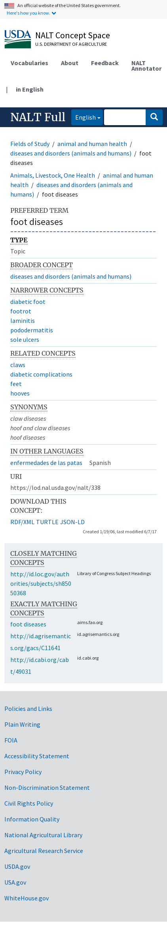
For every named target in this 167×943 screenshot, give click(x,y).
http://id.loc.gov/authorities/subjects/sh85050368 (40, 583)
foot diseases (28, 624)
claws (17, 365)
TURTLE (47, 522)
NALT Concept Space (72, 35)
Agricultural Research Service (43, 851)
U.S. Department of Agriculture (71, 44)
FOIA (10, 740)
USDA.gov (17, 866)
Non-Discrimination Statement (47, 787)
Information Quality (31, 819)
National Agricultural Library (43, 835)
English (83, 116)
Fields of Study (29, 144)
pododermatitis (31, 330)
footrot (20, 311)
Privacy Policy (23, 772)
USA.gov (15, 882)
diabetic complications (41, 374)
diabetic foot (28, 302)
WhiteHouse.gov (26, 898)
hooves (20, 393)
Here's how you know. (28, 13)
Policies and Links (28, 708)
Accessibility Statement (36, 756)
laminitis (22, 320)
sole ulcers (24, 339)
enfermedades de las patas (46, 463)
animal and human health (92, 144)
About (69, 63)
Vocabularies (29, 63)
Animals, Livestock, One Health (52, 175)
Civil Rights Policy (28, 803)
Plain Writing (22, 724)
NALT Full (37, 117)
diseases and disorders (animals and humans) (70, 153)
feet (16, 384)
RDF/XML (22, 522)
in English (30, 89)
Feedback (105, 63)
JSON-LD (72, 522)
